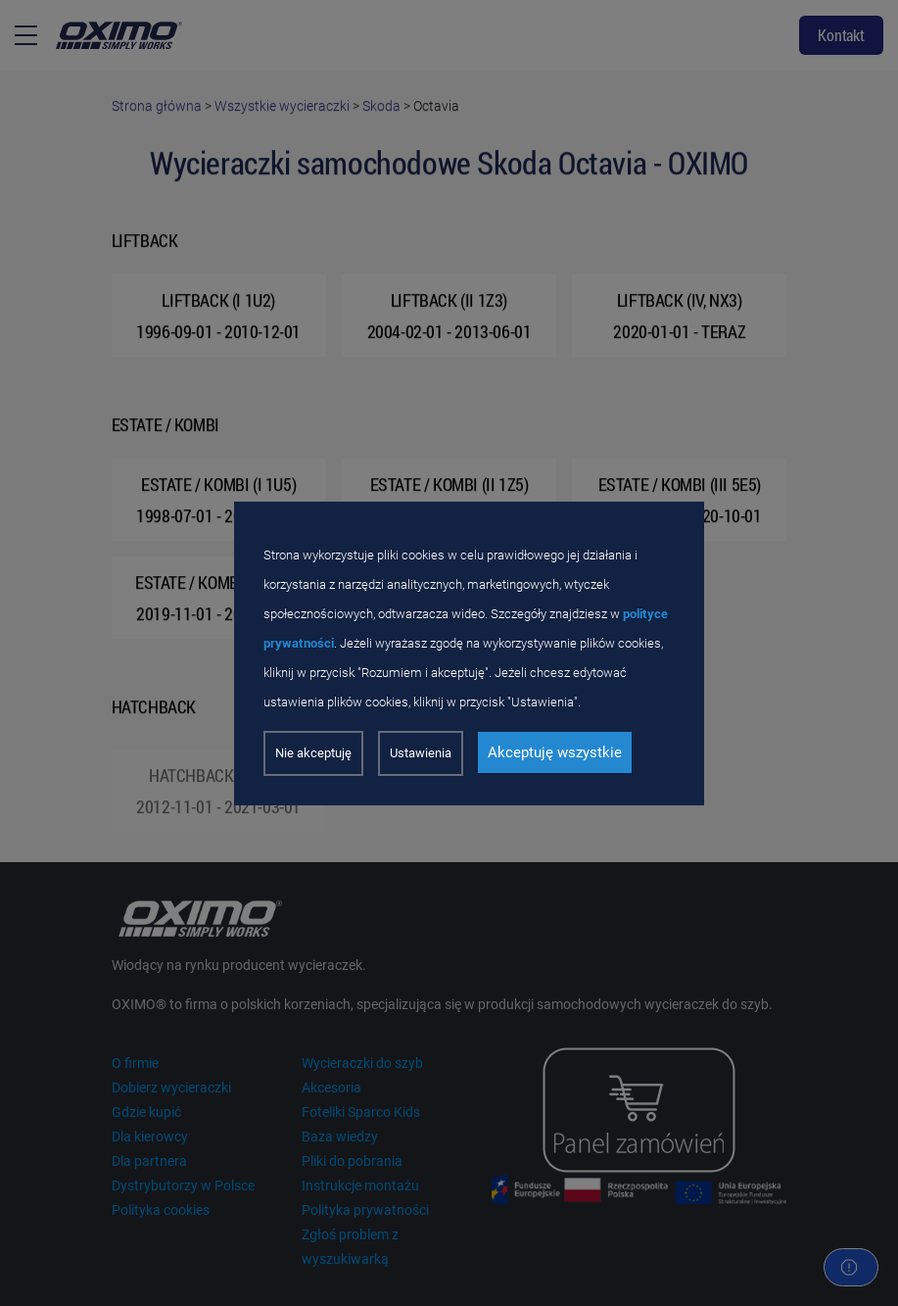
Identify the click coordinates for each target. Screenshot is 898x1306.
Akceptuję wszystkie (555, 752)
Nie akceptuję (313, 753)
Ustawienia (420, 753)
